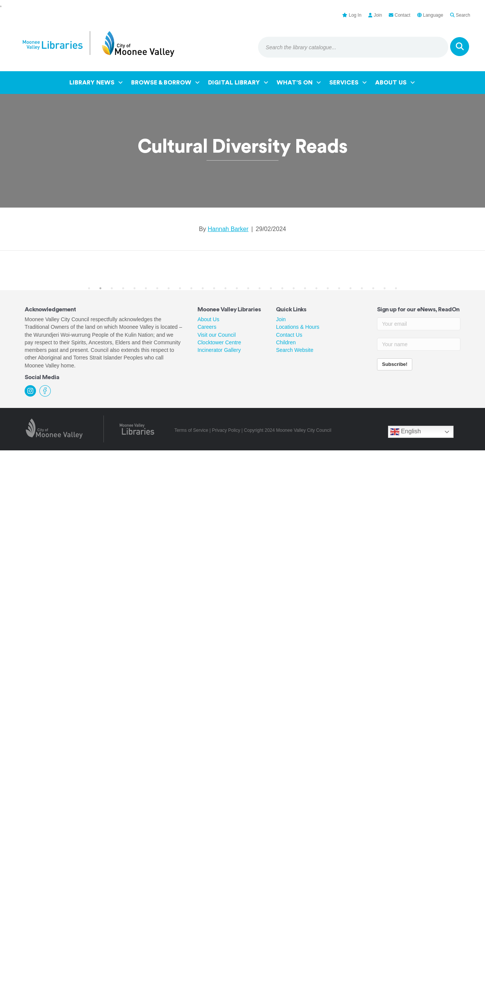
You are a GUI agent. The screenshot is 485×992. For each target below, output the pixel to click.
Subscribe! (394, 364)
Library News (96, 82)
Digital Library (238, 82)
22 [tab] (328, 288)
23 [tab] (339, 288)
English (405, 431)
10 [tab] (191, 288)
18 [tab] (282, 288)
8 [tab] (168, 288)
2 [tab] (100, 288)
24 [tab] (350, 288)
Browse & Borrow (165, 82)
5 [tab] (134, 288)
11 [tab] (203, 288)
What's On (299, 82)
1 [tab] (89, 288)
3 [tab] (112, 288)
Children (286, 342)
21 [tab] (316, 288)
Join (281, 319)
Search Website (294, 350)
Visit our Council (216, 335)
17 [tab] (271, 288)
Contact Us (289, 335)
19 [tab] (293, 288)
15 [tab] (248, 288)
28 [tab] (396, 288)
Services (348, 82)
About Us (395, 82)
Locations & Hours (297, 327)
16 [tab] (259, 288)
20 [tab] (305, 288)
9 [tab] (180, 288)
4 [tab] (123, 288)
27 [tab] (384, 288)
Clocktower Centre (219, 342)
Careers (206, 327)
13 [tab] (225, 288)
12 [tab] (214, 288)
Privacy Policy (226, 430)
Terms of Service (191, 430)
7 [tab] (157, 288)
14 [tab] (237, 288)
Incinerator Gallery (219, 350)
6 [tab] (146, 288)
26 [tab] (373, 288)
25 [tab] (362, 288)
